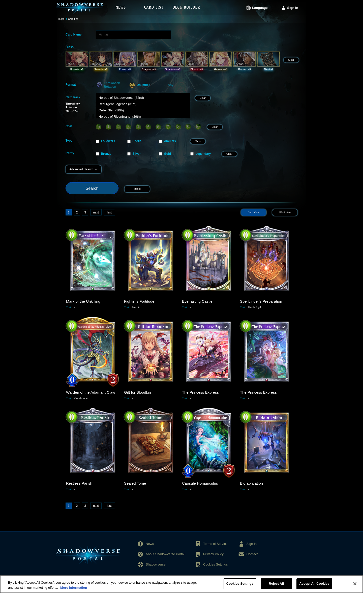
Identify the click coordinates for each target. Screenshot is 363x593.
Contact (252, 554)
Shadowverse (156, 564)
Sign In (292, 8)
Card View (253, 212)
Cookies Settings (215, 564)
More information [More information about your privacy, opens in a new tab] (73, 590)
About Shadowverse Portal (165, 554)
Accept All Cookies (314, 586)
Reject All (276, 586)
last (109, 212)
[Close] (354, 586)
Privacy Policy (213, 554)
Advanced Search (83, 169)
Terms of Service (215, 544)
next (96, 212)
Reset (137, 189)
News (150, 544)
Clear (291, 59)
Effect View (285, 212)
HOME (62, 19)
